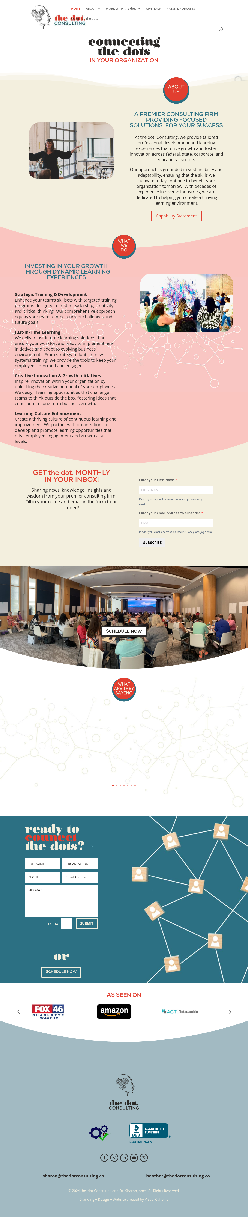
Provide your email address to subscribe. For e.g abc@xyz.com (175, 532)
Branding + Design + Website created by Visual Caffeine (124, 1199)
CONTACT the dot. (84, 19)
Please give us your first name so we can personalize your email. (172, 502)
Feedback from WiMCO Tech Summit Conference (124, 720)
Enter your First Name (157, 480)
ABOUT (91, 9)
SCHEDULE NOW (124, 632)
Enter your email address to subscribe (170, 513)
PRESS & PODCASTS (181, 9)
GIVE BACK (153, 9)
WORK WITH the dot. (121, 9)
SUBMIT (86, 923)
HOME (75, 9)
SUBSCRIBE (152, 543)
